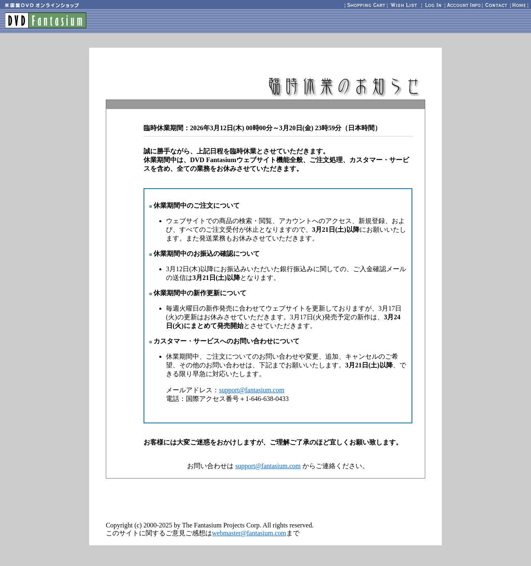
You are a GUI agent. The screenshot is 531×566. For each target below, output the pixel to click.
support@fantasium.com (251, 390)
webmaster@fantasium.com (249, 533)
